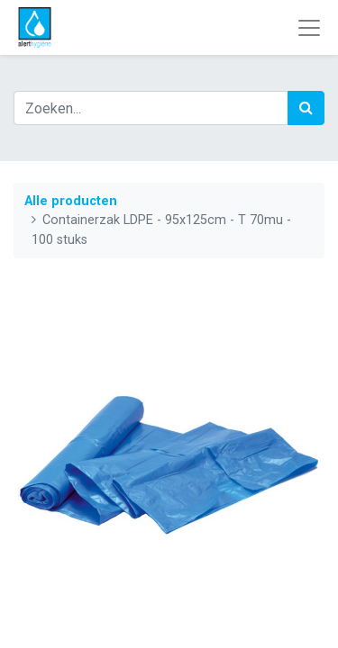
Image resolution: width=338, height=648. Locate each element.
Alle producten (70, 201)
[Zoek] (306, 108)
